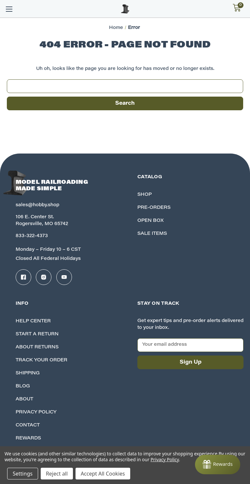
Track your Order (41, 360)
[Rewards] (217, 464)
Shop (144, 195)
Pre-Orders (154, 208)
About (24, 399)
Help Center (33, 321)
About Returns (37, 347)
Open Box (150, 221)
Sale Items (152, 234)
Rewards (28, 438)
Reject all (57, 473)
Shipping (28, 373)
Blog (23, 386)
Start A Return (37, 334)
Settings (23, 473)
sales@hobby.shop (37, 205)
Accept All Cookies (103, 473)
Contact (28, 425)
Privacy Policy (36, 412)
